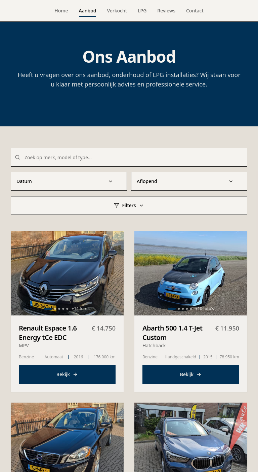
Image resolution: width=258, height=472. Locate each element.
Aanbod (87, 12)
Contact (195, 10)
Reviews (166, 10)
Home (61, 10)
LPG (142, 10)
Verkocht (117, 10)
